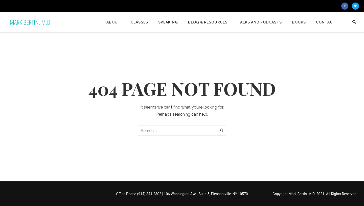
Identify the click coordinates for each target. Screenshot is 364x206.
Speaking (168, 22)
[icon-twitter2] (355, 6)
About (113, 22)
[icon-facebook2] (346, 6)
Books (299, 22)
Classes (139, 22)
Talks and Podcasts (260, 22)
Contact (325, 22)
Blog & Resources (208, 22)
